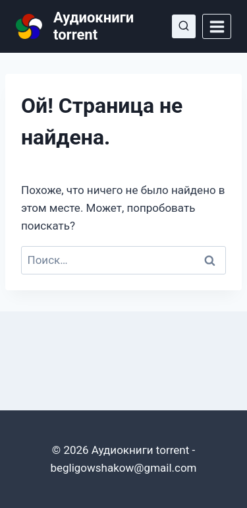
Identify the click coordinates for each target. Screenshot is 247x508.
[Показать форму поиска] (184, 26)
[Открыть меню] (216, 26)
